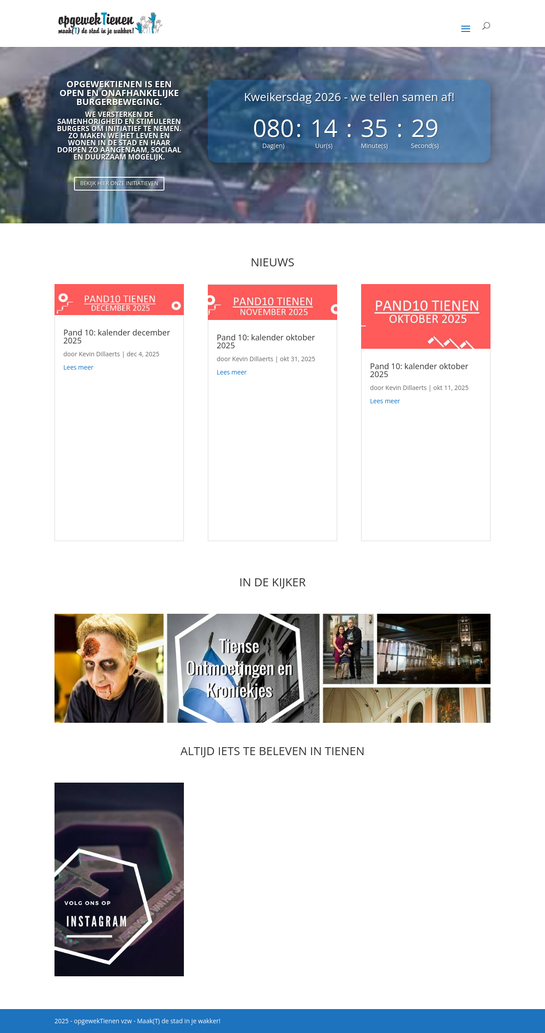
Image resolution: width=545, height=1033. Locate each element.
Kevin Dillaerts (99, 354)
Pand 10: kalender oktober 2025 (266, 341)
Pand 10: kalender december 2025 (116, 336)
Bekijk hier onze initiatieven (119, 183)
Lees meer (78, 367)
